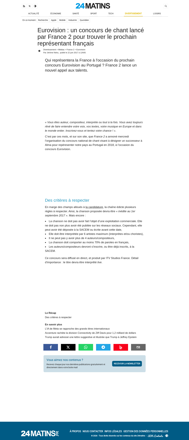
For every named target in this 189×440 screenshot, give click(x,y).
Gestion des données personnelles (145, 431)
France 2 (70, 50)
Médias (61, 50)
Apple (53, 20)
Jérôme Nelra (52, 53)
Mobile (63, 20)
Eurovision (80, 50)
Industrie (73, 20)
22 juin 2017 (73, 53)
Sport (93, 13)
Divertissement (133, 13)
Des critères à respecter (58, 317)
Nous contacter (93, 431)
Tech (110, 13)
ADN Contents (155, 436)
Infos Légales (113, 431)
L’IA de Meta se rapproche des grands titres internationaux (77, 329)
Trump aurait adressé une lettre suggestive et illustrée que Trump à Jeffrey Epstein (91, 337)
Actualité (33, 13)
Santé (76, 13)
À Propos (75, 431)
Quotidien (84, 20)
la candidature (94, 207)
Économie (55, 13)
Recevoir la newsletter (127, 364)
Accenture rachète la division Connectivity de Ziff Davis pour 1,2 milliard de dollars (90, 333)
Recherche (43, 20)
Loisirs (157, 13)
